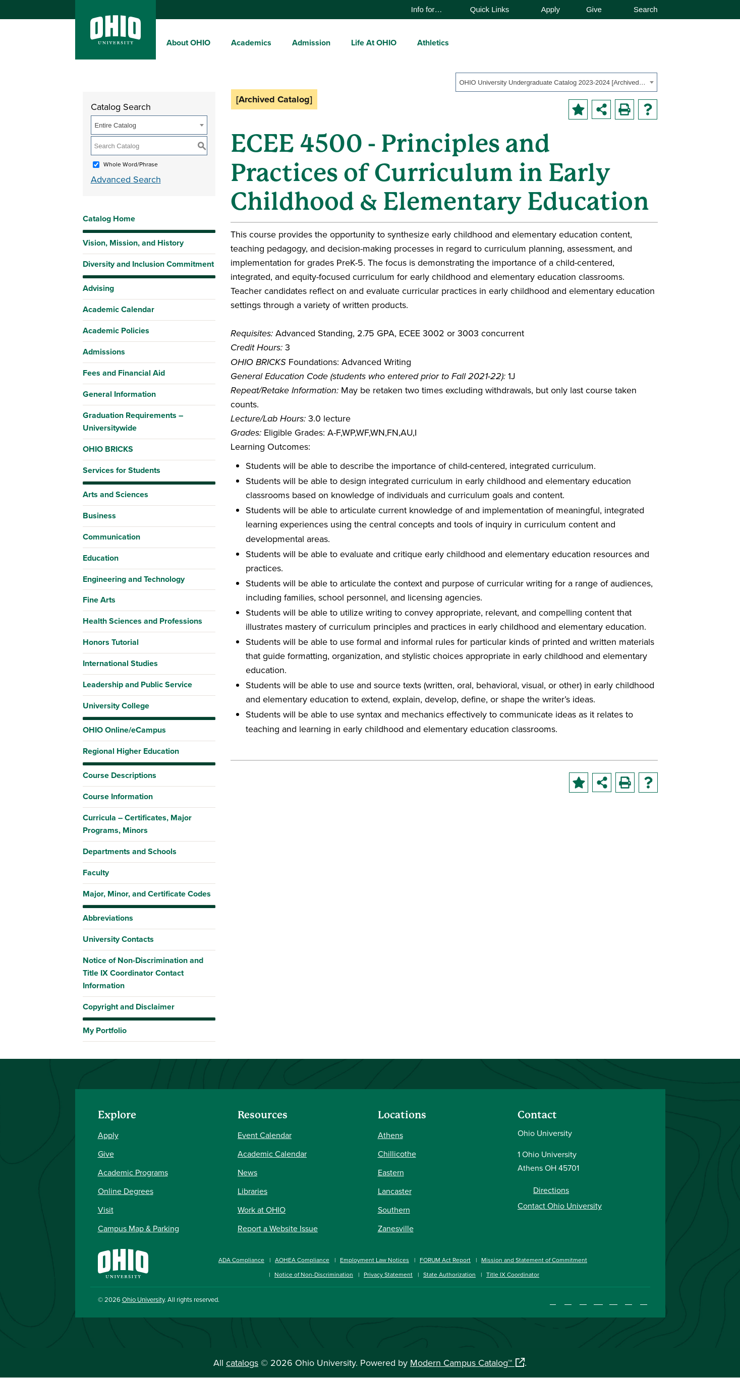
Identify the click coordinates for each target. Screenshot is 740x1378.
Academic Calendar (118, 309)
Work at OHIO (262, 1209)
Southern (394, 1209)
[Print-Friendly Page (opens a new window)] (624, 109)
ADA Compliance (241, 1259)
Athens (390, 1135)
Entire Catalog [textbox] (115, 125)
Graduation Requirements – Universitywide (133, 421)
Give (594, 9)
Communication (111, 537)
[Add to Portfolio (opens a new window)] (578, 109)
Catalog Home (109, 218)
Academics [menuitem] (251, 42)
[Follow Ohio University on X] (613, 1301)
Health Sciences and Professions (142, 621)
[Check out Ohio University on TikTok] (628, 1301)
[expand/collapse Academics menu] (278, 42)
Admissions (104, 351)
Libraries (252, 1190)
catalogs (242, 1362)
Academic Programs (133, 1172)
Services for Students (121, 470)
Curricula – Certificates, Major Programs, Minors (137, 824)
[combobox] (556, 82)
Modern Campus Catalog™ (461, 1362)
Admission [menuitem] (311, 42)
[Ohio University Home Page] (123, 1262)
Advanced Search (126, 179)
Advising (98, 288)
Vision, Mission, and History (133, 243)
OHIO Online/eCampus (124, 730)
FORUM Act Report (445, 1259)
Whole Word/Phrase (130, 164)
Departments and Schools (130, 851)
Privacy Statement (388, 1274)
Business (99, 515)
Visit (105, 1209)
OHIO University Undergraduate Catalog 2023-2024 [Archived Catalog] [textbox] (553, 82)
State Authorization (449, 1274)
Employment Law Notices (374, 1259)
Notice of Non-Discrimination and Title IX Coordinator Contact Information (143, 972)
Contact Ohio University (560, 1205)
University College (116, 705)
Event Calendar (265, 1135)
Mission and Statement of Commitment (534, 1259)
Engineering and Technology (134, 579)
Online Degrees (125, 1190)
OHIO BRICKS (108, 449)
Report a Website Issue (278, 1228)
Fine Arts (99, 600)
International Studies (120, 663)
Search (641, 9)
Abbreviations (108, 918)
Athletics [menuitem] (433, 42)
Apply (550, 9)
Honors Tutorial (111, 642)
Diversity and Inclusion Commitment (148, 264)
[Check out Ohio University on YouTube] (598, 1301)
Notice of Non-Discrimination (313, 1274)
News (247, 1172)
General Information (119, 394)
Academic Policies (116, 330)
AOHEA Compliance (302, 1259)
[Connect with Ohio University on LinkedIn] (583, 1301)
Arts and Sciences (115, 494)
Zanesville (396, 1228)
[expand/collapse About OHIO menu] (217, 42)
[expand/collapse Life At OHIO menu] (404, 42)
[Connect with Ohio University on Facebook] (553, 1301)
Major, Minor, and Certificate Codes (147, 894)
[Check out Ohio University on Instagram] (568, 1301)
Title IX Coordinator (512, 1274)
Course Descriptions (119, 775)
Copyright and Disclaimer (129, 1006)
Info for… (431, 9)
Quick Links (494, 9)
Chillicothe (397, 1153)
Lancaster (395, 1190)
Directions (551, 1189)
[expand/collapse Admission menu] (338, 42)
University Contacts (118, 939)
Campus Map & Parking (138, 1228)
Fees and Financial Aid (124, 373)
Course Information (118, 796)
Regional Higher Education (131, 751)
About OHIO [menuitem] (188, 42)
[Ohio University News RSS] (644, 1301)
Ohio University (143, 1299)
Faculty (96, 872)
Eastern (391, 1172)
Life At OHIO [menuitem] (373, 42)
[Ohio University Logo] (115, 41)
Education (101, 558)
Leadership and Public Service (137, 684)
